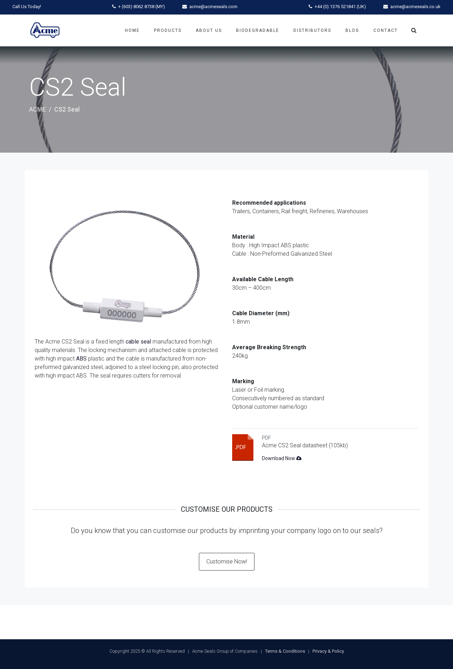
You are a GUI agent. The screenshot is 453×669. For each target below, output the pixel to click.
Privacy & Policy (328, 651)
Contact (385, 30)
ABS (81, 358)
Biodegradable (257, 30)
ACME (37, 109)
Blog (352, 30)
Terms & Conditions (285, 651)
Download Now (282, 458)
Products (168, 30)
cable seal (138, 341)
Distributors (312, 30)
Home (132, 30)
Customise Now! (226, 561)
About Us (209, 30)
